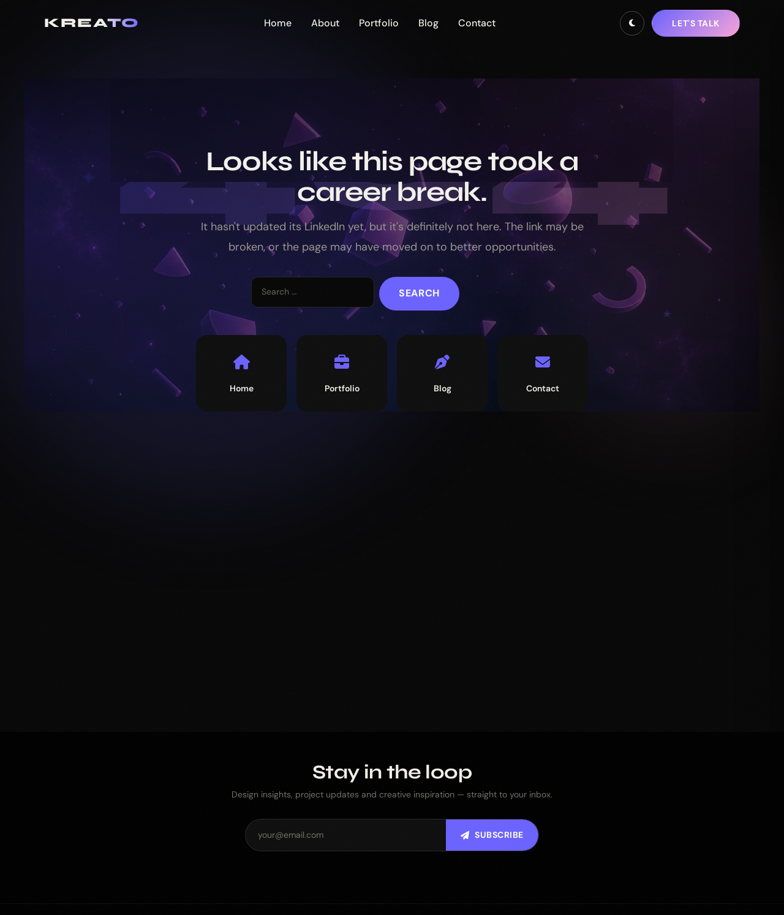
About (325, 23)
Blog (428, 23)
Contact (477, 23)
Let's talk (696, 23)
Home (278, 23)
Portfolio (379, 23)
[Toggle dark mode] (632, 23)
